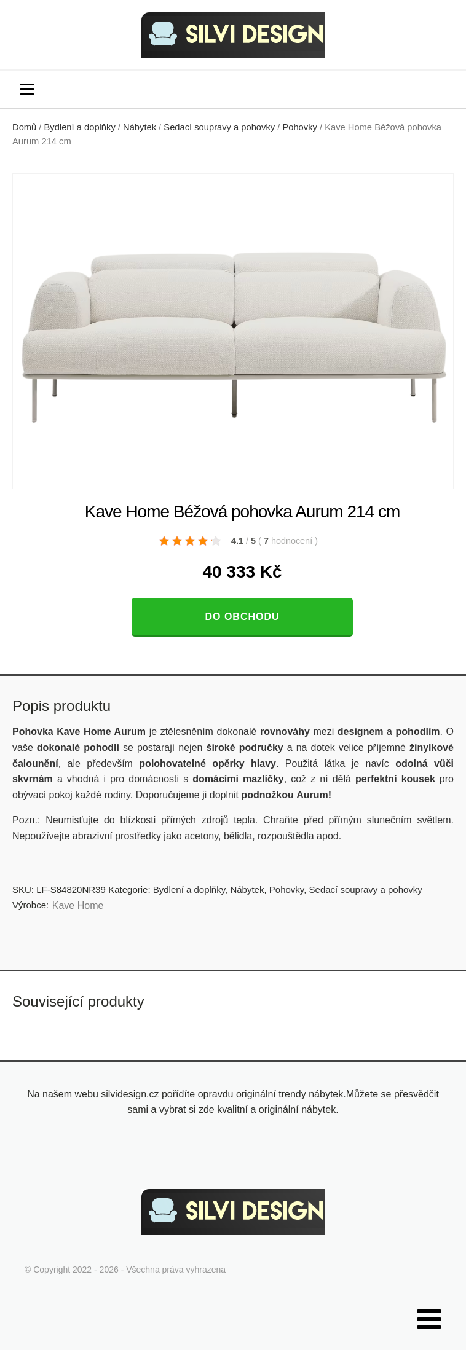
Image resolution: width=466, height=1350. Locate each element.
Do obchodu (242, 616)
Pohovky (299, 127)
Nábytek (139, 127)
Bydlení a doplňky (80, 127)
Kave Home (78, 905)
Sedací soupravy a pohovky (219, 127)
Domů (24, 127)
